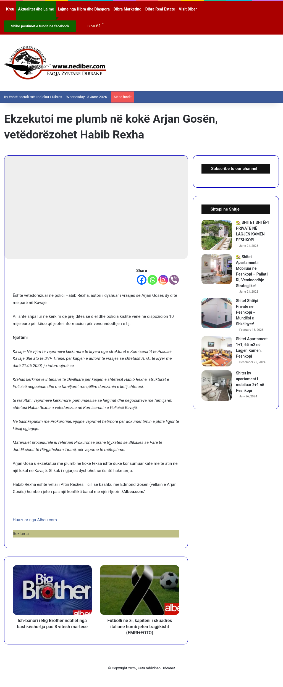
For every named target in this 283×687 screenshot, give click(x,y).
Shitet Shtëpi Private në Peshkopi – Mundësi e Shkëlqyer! (247, 312)
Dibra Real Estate (160, 9)
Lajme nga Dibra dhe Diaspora (84, 9)
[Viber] (174, 280)
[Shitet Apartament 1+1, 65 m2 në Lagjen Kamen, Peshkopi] (216, 351)
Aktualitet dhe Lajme (36, 9)
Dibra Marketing (128, 9)
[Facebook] (141, 280)
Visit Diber (188, 9)
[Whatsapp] (152, 280)
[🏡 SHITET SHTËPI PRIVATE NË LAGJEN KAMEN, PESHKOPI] (216, 235)
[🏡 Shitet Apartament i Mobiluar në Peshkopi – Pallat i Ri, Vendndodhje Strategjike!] (216, 269)
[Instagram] (163, 280)
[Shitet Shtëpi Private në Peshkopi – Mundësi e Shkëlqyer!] (216, 313)
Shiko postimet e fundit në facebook (40, 26)
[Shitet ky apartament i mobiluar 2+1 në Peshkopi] (216, 385)
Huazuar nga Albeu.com (35, 519)
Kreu (10, 9)
